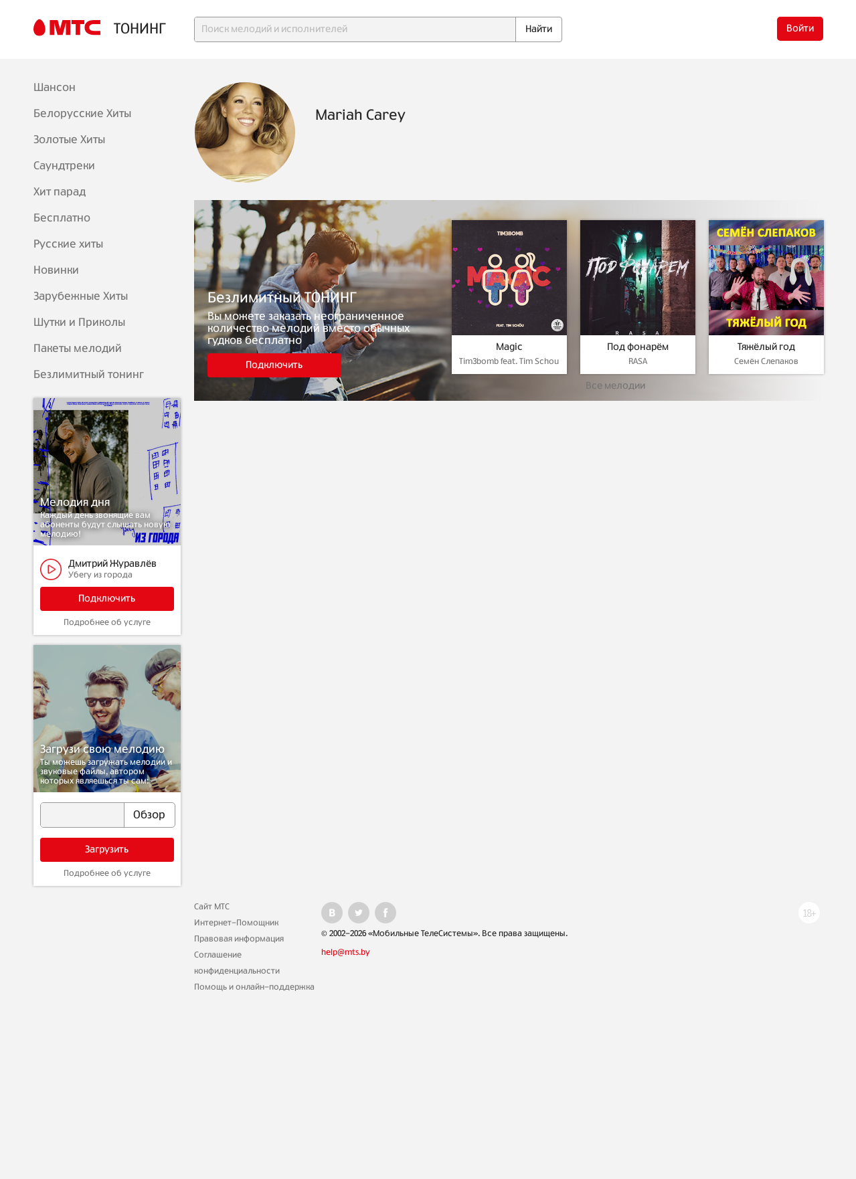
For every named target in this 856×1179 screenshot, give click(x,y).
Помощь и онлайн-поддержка (254, 987)
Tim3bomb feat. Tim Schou (509, 361)
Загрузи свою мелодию (102, 749)
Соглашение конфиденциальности (237, 963)
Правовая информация (239, 939)
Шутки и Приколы (79, 322)
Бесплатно (61, 218)
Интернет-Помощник (236, 923)
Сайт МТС (212, 907)
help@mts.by (345, 952)
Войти (800, 28)
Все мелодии (615, 386)
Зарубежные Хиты (80, 296)
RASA (637, 361)
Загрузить (107, 849)
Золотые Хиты (69, 139)
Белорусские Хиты (82, 113)
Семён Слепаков (766, 361)
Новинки (56, 270)
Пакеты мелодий (77, 348)
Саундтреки (64, 166)
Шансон (54, 87)
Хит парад (59, 192)
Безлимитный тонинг (88, 374)
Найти (538, 29)
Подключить (106, 599)
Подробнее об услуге (107, 622)
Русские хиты (68, 244)
